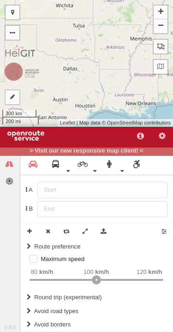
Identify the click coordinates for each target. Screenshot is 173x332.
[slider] (96, 280)
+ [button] (161, 12)
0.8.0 (9, 327)
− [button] (161, 26)
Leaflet (67, 122)
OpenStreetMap (125, 122)
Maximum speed (62, 258)
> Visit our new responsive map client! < (86, 151)
